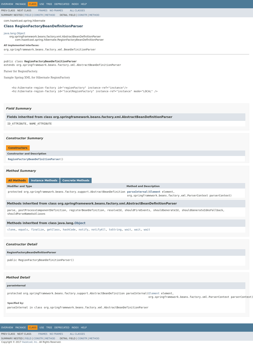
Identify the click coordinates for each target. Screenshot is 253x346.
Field (28, 15)
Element (154, 191)
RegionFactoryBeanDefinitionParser (34, 159)
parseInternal (137, 191)
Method (50, 15)
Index (75, 4)
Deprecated (61, 4)
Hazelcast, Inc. (30, 342)
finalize (37, 229)
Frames (42, 10)
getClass (53, 229)
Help (84, 4)
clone (11, 229)
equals (23, 229)
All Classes (77, 10)
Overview (7, 4)
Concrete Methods (76, 180)
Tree (49, 4)
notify (83, 229)
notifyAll (98, 229)
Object (80, 223)
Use (42, 4)
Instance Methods (44, 180)
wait (128, 229)
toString (115, 229)
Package (20, 4)
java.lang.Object (14, 33)
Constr (38, 15)
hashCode (69, 229)
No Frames (56, 10)
